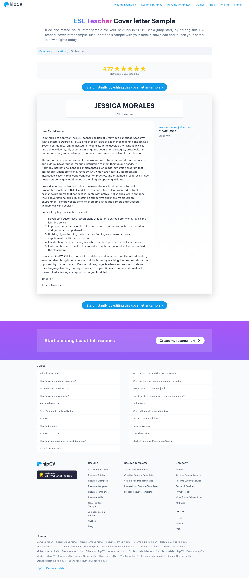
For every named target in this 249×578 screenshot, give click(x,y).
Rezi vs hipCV (64, 556)
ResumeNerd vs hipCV (179, 556)
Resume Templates (179, 4)
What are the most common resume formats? (157, 380)
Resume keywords (49, 403)
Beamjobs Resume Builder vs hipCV (88, 560)
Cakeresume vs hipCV (173, 546)
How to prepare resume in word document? (63, 440)
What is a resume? (50, 373)
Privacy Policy (183, 491)
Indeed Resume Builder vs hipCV (80, 546)
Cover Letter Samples (94, 504)
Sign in (238, 4)
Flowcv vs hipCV (195, 551)
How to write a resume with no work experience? (159, 395)
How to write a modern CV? (54, 388)
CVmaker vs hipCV (129, 556)
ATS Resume (46, 418)
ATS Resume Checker (51, 433)
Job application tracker (96, 513)
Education (60, 51)
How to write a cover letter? (54, 395)
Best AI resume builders (145, 418)
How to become (48, 425)
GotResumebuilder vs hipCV (144, 551)
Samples (44, 51)
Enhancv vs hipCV (95, 551)
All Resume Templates (136, 469)
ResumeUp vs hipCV (85, 556)
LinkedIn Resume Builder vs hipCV (119, 546)
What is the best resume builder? (150, 410)
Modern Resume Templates (139, 491)
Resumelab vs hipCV (173, 551)
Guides (200, 4)
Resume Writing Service (188, 480)
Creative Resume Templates (139, 475)
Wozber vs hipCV (46, 556)
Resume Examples (125, 4)
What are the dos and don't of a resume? (154, 373)
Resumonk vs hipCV (72, 551)
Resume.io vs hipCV (66, 541)
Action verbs (139, 403)
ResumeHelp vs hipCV (153, 556)
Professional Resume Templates (141, 486)
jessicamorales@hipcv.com (175, 127)
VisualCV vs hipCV (149, 546)
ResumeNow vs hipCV (48, 546)
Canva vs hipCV (45, 541)
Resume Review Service (188, 475)
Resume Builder (96, 475)
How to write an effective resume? (58, 380)
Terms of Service (185, 486)
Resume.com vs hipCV (118, 541)
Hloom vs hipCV (107, 556)
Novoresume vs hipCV (91, 541)
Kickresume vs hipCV (48, 551)
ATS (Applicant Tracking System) (57, 410)
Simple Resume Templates (138, 480)
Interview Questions (50, 448)
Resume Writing (141, 425)
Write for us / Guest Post (189, 497)
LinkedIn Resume (142, 433)
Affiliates (180, 502)
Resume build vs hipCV (145, 541)
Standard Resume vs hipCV (51, 560)
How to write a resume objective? (150, 388)
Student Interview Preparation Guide (152, 440)
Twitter (179, 523)
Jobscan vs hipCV (116, 551)
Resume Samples (151, 4)
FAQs (178, 529)
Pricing (224, 4)
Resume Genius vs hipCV (173, 541)
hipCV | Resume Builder (51, 568)
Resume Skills (95, 497)
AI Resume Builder (98, 469)
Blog (212, 4)
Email (179, 518)
